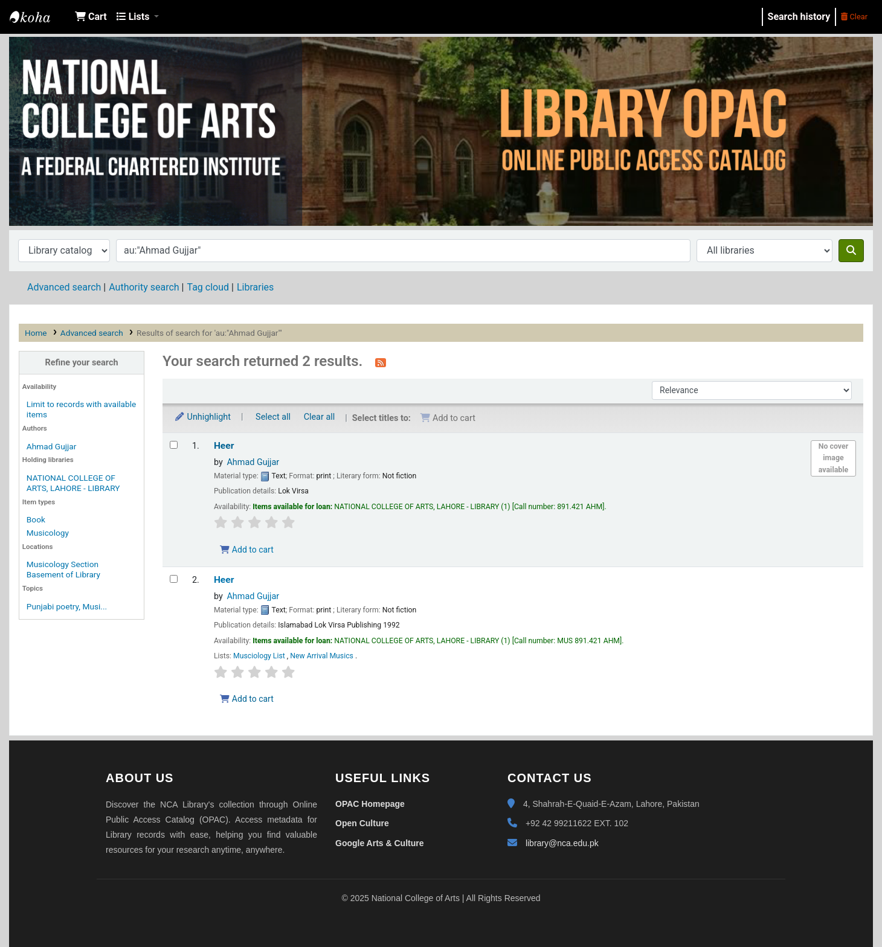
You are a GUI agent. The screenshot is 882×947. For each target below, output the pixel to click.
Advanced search (64, 287)
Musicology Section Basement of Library (63, 569)
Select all (273, 417)
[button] (91, 17)
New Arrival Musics (322, 656)
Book (36, 519)
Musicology (48, 533)
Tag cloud (208, 287)
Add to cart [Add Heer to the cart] (246, 549)
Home (36, 333)
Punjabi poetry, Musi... (67, 606)
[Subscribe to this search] (380, 362)
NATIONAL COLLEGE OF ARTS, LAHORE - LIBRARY (73, 483)
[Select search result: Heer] (174, 445)
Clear (854, 16)
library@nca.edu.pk (562, 843)
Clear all (319, 417)
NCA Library (40, 17)
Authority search (144, 287)
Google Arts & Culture (379, 843)
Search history (799, 16)
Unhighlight (202, 417)
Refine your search (81, 363)
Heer (224, 445)
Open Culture (362, 823)
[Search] (851, 250)
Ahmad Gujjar (51, 446)
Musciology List (260, 656)
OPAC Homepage (370, 804)
